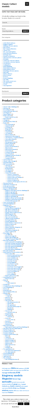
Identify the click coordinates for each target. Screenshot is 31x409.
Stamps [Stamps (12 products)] (22, 388)
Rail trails (6, 72)
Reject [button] (26, 403)
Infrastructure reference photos (12, 57)
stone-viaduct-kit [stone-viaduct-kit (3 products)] (20, 390)
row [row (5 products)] (22, 386)
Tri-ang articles (7, 82)
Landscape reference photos (11, 60)
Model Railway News (9, 69)
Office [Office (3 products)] (19, 384)
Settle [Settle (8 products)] (11, 388)
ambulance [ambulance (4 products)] (21, 368)
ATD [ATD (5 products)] (25, 368)
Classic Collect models (9, 5)
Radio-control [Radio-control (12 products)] (15, 386)
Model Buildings (7, 66)
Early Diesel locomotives (10, 53)
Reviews (5, 76)
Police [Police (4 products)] (8, 386)
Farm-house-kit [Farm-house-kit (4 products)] (20, 370)
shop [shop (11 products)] (14, 388)
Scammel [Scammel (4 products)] (25, 386)
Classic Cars (6, 50)
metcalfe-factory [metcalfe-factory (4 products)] (16, 382)
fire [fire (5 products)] (28, 370)
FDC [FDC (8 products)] (25, 370)
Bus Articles (6, 47)
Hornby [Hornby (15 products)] (13, 373)
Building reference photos (10, 46)
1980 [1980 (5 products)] (17, 368)
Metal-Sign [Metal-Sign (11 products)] (17, 379)
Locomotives (6, 63)
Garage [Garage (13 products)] (4, 373)
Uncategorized (7, 85)
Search (3, 29)
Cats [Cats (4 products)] (14, 370)
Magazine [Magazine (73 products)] (7, 378)
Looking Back (6, 65)
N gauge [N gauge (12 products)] (15, 384)
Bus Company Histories (9, 49)
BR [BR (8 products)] (28, 368)
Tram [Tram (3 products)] (3, 392)
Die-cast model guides (9, 52)
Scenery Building (8, 78)
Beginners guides (8, 44)
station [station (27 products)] (5, 390)
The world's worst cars (9, 81)
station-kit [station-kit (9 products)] (12, 390)
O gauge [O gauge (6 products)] (23, 384)
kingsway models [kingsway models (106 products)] (12, 375)
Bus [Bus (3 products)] (3, 370)
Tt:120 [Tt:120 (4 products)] (6, 392)
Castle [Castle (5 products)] (11, 370)
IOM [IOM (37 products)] (18, 372)
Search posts (5, 91)
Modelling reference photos (11, 71)
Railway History (7, 74)
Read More (15, 406)
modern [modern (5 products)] (9, 384)
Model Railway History (9, 68)
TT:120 (5, 84)
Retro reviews (7, 75)
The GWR (5, 79)
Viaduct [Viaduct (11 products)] (10, 392)
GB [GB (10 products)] (9, 373)
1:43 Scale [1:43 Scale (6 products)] (5, 368)
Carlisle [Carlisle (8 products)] (6, 370)
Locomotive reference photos (11, 62)
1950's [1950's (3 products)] (9, 368)
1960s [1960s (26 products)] (13, 368)
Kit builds (6, 59)
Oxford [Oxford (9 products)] (4, 386)
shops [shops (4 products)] (18, 388)
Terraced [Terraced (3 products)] (27, 390)
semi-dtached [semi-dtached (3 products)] (5, 388)
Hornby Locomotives (9, 56)
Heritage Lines (7, 54)
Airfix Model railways (9, 43)
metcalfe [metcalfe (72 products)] (7, 381)
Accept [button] (20, 403)
